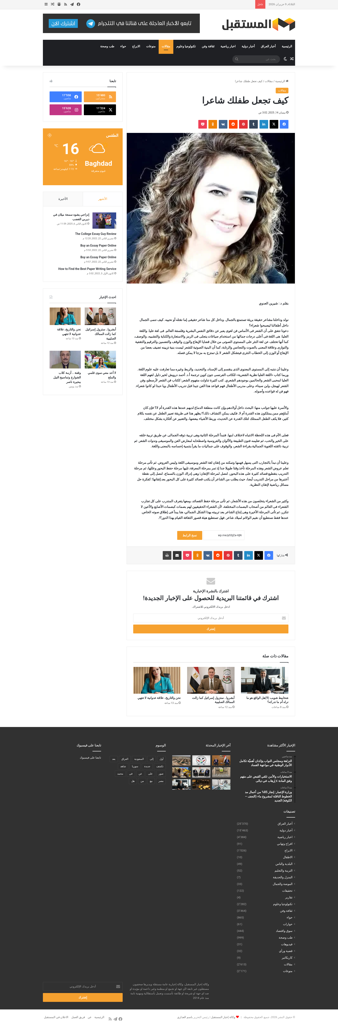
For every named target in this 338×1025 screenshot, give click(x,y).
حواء (123, 46)
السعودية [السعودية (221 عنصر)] (139, 758)
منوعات (151, 46)
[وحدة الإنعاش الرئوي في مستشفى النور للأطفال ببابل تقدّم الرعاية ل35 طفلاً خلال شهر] (221, 784)
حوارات (288, 924)
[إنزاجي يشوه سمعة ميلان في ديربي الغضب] (104, 221)
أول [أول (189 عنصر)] (161, 758)
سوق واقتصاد (284, 931)
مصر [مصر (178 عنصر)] (160, 781)
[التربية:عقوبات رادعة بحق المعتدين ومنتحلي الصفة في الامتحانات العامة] (221, 772)
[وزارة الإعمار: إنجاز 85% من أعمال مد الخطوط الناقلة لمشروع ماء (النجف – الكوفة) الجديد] (181, 760)
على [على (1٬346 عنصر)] (150, 773)
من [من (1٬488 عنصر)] (142, 781)
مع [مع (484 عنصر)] (151, 781)
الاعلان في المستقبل (56, 1017)
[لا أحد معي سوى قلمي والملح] (100, 360)
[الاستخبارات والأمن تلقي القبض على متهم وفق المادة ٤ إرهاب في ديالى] (201, 760)
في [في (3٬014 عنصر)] (131, 773)
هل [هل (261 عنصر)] (133, 781)
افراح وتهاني (285, 843)
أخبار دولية (248, 46)
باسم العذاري (185, 1017)
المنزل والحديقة (283, 877)
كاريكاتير (287, 957)
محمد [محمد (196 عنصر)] (120, 773)
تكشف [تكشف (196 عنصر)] (159, 766)
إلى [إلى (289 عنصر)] (151, 758)
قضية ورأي (286, 951)
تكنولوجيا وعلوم (186, 46)
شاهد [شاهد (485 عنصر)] (123, 766)
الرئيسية (287, 46)
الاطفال (288, 857)
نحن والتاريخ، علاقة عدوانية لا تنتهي (159, 698)
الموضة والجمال (283, 884)
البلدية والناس (284, 864)
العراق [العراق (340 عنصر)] (124, 758)
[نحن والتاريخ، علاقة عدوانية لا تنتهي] (157, 680)
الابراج (136, 46)
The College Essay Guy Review (95, 234)
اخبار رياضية (228, 46)
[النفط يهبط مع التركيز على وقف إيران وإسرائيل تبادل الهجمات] (201, 784)
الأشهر (102, 199)
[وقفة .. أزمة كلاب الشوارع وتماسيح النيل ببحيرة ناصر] (65, 360)
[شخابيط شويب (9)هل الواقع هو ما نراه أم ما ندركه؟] (264, 680)
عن (90, 1017)
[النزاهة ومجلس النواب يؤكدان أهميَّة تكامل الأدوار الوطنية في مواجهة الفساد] (221, 760)
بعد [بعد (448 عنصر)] (113, 758)
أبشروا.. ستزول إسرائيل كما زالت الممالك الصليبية (100, 334)
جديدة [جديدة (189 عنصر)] (147, 766)
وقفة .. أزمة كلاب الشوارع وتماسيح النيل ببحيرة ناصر (67, 378)
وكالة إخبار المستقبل (223, 1017)
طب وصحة (107, 46)
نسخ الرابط (190, 535)
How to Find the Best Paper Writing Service (87, 269)
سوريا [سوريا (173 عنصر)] (135, 766)
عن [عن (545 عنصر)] (140, 773)
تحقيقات (287, 890)
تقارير (289, 897)
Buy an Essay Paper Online (98, 246)
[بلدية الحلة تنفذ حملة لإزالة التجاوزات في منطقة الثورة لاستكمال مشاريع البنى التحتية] (181, 772)
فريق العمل (78, 1017)
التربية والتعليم (284, 870)
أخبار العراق (268, 46)
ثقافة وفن (208, 46)
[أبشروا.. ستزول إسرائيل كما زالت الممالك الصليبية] (211, 680)
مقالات (166, 46)
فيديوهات (287, 944)
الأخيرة (63, 199)
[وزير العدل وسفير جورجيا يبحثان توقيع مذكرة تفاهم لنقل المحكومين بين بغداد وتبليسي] (201, 772)
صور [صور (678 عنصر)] (161, 773)
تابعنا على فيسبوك (90, 757)
